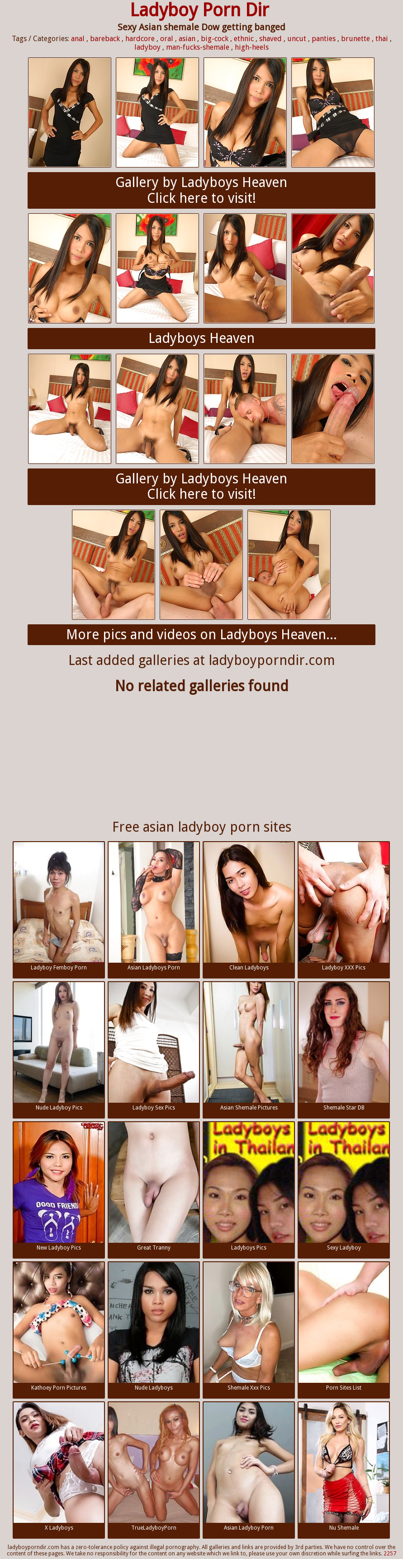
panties (324, 38)
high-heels (252, 47)
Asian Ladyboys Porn (154, 906)
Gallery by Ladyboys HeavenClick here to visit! (201, 190)
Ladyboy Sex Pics (154, 1046)
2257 (390, 1553)
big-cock (214, 38)
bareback (105, 38)
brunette (355, 38)
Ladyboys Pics (249, 1186)
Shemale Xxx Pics (249, 1326)
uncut (296, 38)
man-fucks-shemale (197, 47)
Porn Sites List (344, 1326)
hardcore (140, 38)
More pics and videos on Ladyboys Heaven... (201, 634)
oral (166, 38)
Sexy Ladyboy (344, 1186)
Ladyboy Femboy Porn (59, 906)
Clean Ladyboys (249, 906)
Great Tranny (154, 1186)
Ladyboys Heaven (201, 338)
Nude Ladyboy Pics (59, 1046)
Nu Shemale (344, 1466)
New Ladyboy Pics (59, 1186)
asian (187, 38)
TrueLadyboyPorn (154, 1466)
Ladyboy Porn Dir (199, 10)
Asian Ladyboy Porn (249, 1466)
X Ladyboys (59, 1466)
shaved (270, 38)
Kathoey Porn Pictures (59, 1326)
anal (78, 38)
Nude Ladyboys (154, 1326)
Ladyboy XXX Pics (344, 906)
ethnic (244, 38)
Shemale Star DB (344, 1046)
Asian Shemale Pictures (249, 1046)
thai (381, 38)
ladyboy (147, 47)
